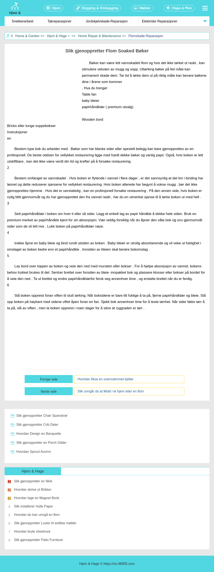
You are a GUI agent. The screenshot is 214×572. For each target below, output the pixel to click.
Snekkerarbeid (22, 21)
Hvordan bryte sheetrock (32, 531)
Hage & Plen (182, 8)
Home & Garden (27, 36)
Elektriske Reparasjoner (159, 21)
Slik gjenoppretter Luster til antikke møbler (45, 523)
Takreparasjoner (59, 21)
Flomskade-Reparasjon (146, 36)
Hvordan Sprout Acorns (33, 451)
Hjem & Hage (57, 36)
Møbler (145, 8)
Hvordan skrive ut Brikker (32, 489)
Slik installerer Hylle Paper (33, 506)
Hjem (56, 8)
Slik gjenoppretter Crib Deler (37, 424)
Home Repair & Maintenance (99, 36)
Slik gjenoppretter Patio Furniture (38, 540)
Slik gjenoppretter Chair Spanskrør (42, 415)
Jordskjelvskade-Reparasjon (107, 21)
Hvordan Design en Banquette (38, 433)
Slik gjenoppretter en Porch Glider (41, 442)
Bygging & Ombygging (100, 8)
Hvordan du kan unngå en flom (37, 514)
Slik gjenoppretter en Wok (33, 481)
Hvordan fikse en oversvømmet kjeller (106, 379)
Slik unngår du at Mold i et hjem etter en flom (111, 391)
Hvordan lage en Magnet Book (36, 498)
